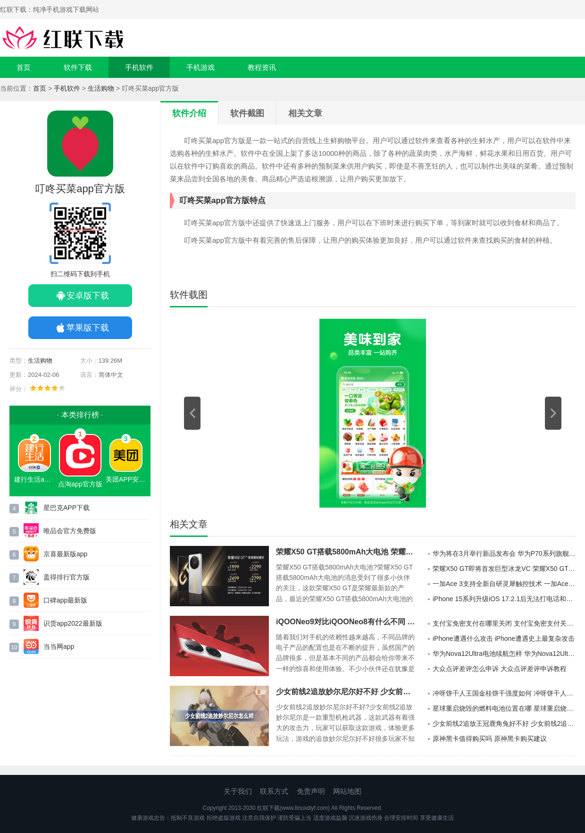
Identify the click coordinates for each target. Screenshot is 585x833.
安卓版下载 (88, 295)
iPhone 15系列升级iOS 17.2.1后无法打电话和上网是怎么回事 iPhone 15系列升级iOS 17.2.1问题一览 (504, 599)
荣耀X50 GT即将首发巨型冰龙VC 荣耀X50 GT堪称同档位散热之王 (504, 568)
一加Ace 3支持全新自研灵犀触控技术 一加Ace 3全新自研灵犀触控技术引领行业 (504, 583)
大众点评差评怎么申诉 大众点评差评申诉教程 (500, 668)
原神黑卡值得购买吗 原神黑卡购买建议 (490, 738)
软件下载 (78, 67)
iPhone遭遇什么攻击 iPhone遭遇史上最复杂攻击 (504, 638)
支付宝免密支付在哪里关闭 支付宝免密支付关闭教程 (504, 623)
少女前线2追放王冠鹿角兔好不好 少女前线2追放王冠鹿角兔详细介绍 (504, 723)
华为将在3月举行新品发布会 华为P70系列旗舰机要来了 (504, 553)
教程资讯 (262, 67)
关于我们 (238, 791)
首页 (24, 67)
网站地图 (347, 791)
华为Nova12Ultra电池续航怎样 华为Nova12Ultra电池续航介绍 (504, 653)
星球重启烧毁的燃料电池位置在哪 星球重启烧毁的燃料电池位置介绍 (504, 708)
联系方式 (274, 791)
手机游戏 (200, 67)
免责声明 (311, 791)
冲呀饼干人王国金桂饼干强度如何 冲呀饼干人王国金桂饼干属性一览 (504, 693)
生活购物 (101, 88)
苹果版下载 (88, 327)
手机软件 (139, 67)
